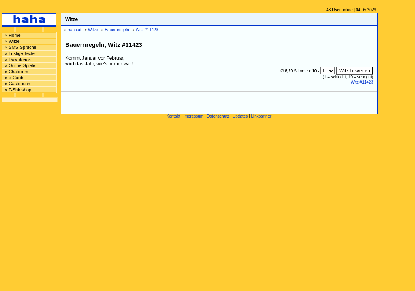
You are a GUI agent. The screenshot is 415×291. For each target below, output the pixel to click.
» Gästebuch (17, 83)
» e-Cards (14, 77)
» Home (13, 35)
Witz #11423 (362, 82)
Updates (240, 116)
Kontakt (173, 116)
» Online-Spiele (20, 65)
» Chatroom (16, 71)
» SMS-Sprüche (20, 47)
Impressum (193, 116)
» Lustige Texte (20, 53)
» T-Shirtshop (18, 89)
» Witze (12, 41)
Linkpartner (261, 116)
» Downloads (18, 59)
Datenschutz (218, 116)
